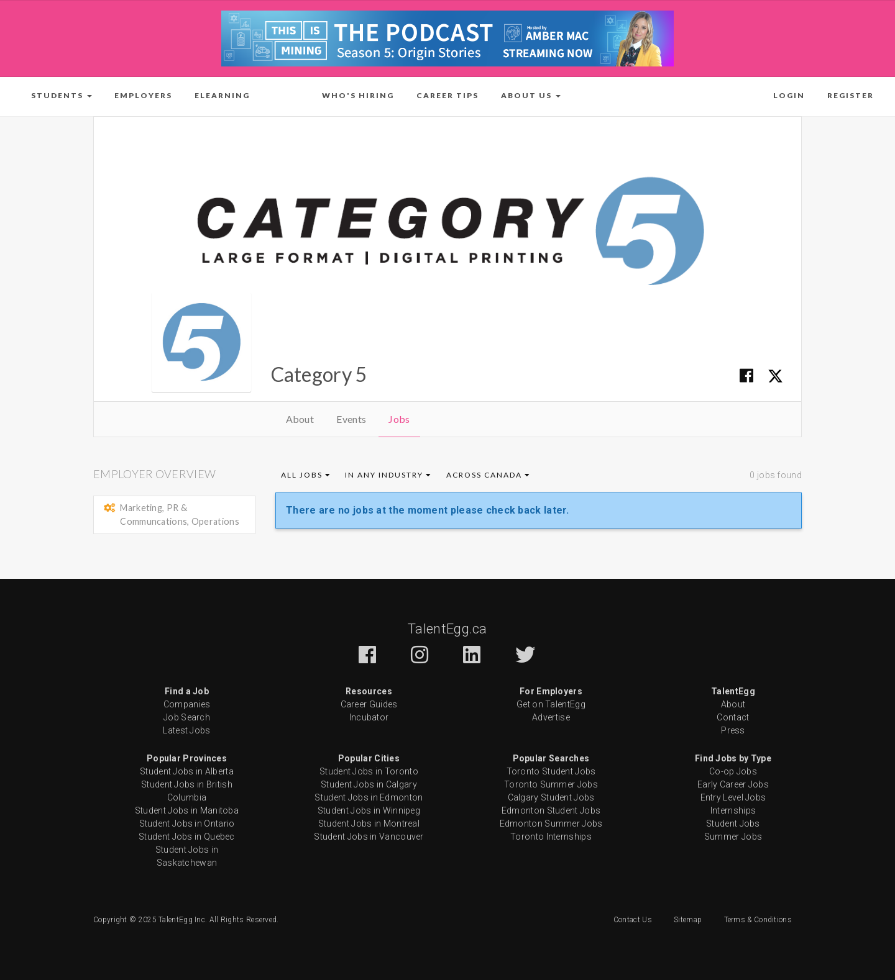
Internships (733, 810)
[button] (61, 95)
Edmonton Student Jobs (551, 810)
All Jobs (306, 474)
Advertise (551, 717)
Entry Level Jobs (733, 797)
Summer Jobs (733, 837)
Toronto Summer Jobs (551, 784)
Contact (733, 717)
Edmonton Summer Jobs (551, 823)
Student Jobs (733, 823)
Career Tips (447, 95)
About (300, 419)
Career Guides (369, 704)
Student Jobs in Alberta (187, 771)
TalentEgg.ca (447, 629)
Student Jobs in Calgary (369, 784)
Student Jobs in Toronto (368, 771)
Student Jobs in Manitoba (187, 810)
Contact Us (632, 919)
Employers (143, 95)
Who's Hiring (358, 95)
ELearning (222, 95)
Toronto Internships (551, 837)
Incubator (369, 717)
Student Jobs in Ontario (187, 823)
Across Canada (488, 474)
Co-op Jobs (733, 771)
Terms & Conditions (758, 919)
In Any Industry (388, 474)
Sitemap (688, 919)
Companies (187, 704)
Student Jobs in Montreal (369, 823)
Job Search (186, 717)
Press (733, 730)
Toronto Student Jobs (551, 771)
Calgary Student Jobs (551, 797)
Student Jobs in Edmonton (368, 797)
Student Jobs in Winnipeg (369, 810)
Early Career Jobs (733, 784)
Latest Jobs (186, 730)
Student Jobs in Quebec (187, 837)
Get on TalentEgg (550, 704)
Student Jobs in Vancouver (369, 837)
